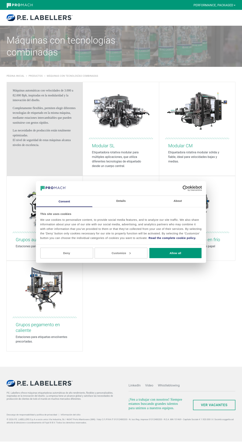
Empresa (146, 19)
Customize (121, 252)
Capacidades (104, 19)
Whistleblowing (169, 388)
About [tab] (178, 200)
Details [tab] (121, 200)
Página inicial (15, 78)
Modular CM (180, 148)
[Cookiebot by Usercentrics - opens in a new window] (185, 188)
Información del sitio (71, 417)
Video (149, 388)
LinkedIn (135, 388)
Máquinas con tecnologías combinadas (72, 78)
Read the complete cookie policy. (172, 238)
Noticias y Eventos (163, 19)
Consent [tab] (64, 201)
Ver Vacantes (214, 407)
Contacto (196, 18)
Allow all (175, 252)
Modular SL (103, 148)
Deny (66, 252)
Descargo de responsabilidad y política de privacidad (32, 417)
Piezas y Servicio (122, 19)
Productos (84, 19)
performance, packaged (214, 5)
